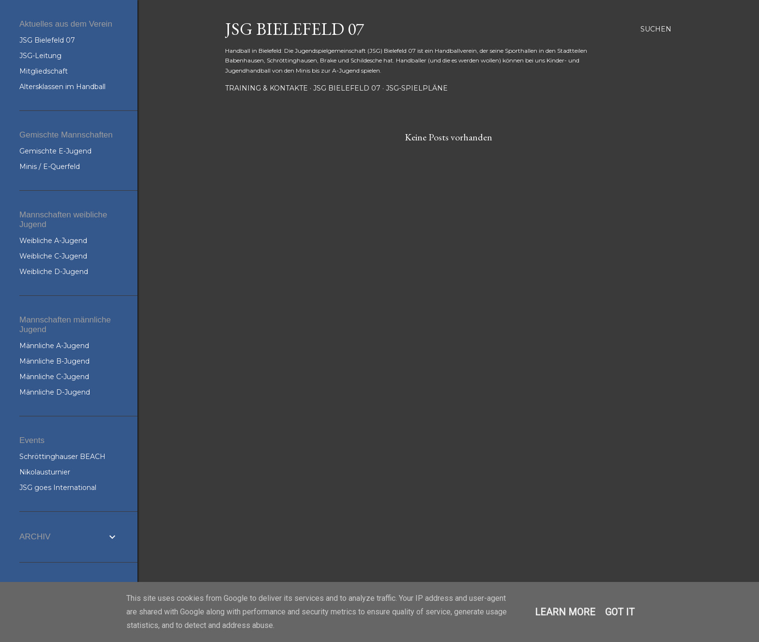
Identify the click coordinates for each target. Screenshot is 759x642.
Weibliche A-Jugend (53, 240)
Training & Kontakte (266, 88)
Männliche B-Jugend (54, 361)
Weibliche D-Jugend (53, 271)
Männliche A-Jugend (54, 345)
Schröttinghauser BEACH (62, 456)
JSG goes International (57, 487)
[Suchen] (655, 29)
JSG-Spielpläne (417, 88)
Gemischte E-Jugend (55, 151)
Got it (620, 612)
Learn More (565, 612)
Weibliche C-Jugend (53, 256)
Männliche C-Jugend (54, 376)
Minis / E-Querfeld (49, 166)
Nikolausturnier (44, 472)
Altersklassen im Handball (62, 86)
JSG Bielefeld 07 (294, 28)
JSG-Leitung (40, 55)
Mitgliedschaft (43, 71)
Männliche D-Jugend (54, 392)
